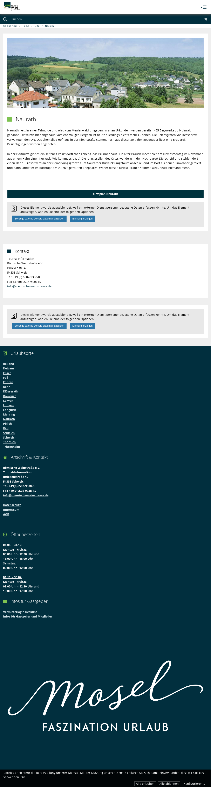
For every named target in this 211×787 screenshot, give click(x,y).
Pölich (7, 424)
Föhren (8, 382)
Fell (5, 378)
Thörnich (9, 442)
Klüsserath (10, 391)
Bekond (8, 364)
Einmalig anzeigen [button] (82, 218)
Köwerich (9, 396)
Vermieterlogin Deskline (20, 612)
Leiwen (8, 401)
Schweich (9, 437)
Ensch (7, 373)
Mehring (9, 414)
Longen (8, 405)
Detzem (8, 368)
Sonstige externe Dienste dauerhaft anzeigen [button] (39, 218)
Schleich (9, 433)
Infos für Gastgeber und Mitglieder (27, 616)
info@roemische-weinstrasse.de (29, 286)
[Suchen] (105, 19)
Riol (5, 428)
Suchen (5, 19)
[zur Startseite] (12, 7)
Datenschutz (12, 505)
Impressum (11, 510)
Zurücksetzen (206, 19)
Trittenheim (11, 447)
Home (25, 25)
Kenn (6, 387)
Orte (37, 25)
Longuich (9, 410)
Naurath (49, 25)
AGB (6, 514)
